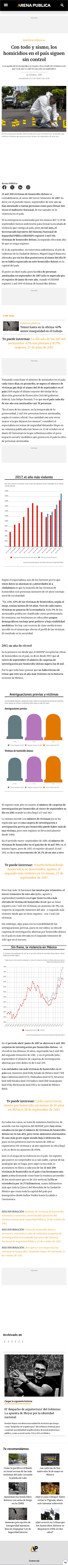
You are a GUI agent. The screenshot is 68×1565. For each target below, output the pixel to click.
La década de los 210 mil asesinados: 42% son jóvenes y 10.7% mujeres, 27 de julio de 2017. (37, 343)
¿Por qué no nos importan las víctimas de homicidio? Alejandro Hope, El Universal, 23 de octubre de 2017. (33, 1251)
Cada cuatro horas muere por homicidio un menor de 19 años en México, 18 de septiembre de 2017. (34, 1105)
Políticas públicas (34, 40)
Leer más (8, 315)
